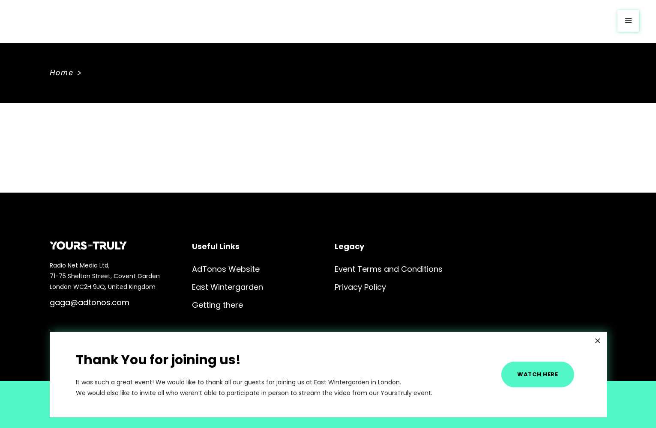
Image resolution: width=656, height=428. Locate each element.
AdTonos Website (226, 269)
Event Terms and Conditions (389, 269)
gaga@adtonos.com (89, 302)
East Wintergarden (227, 287)
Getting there (217, 305)
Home (62, 72)
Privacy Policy (360, 287)
